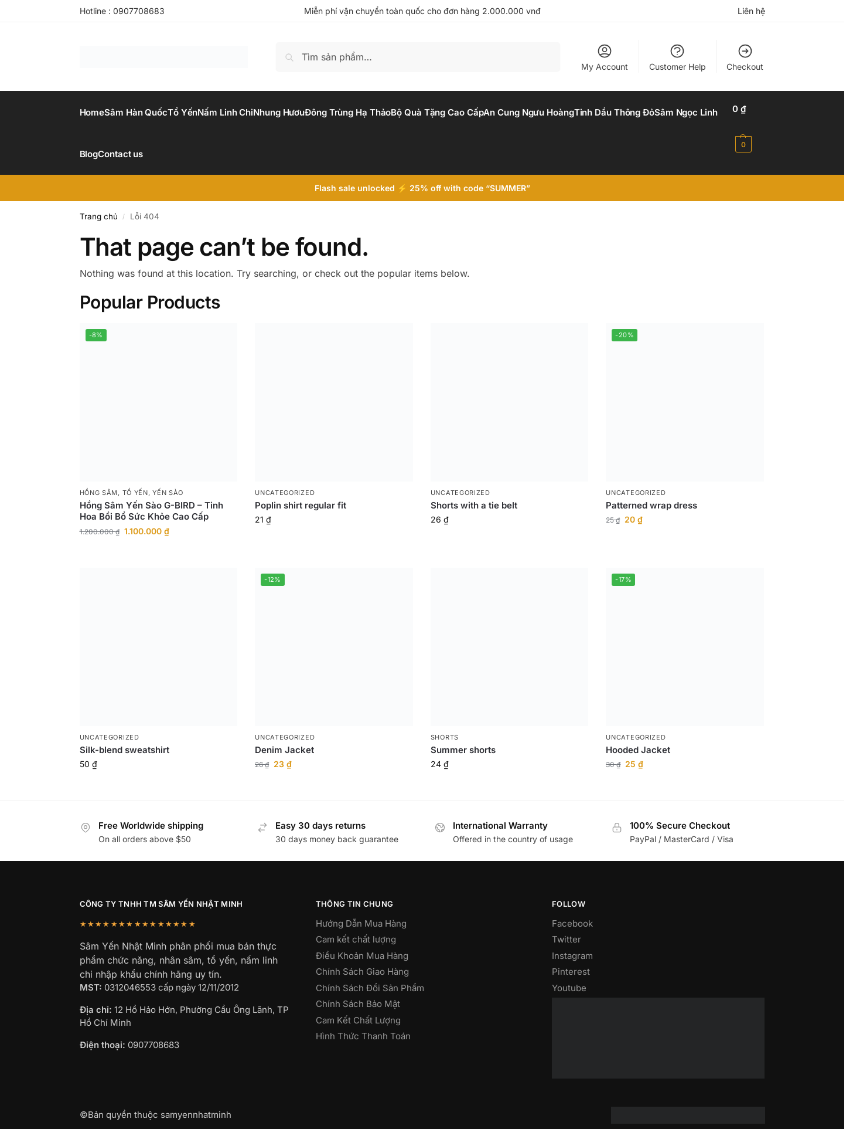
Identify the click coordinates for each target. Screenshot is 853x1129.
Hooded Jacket (638, 737)
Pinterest (571, 958)
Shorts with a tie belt (474, 492)
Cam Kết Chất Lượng (358, 1007)
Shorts (445, 724)
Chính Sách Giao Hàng (362, 958)
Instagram (572, 942)
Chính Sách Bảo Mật (358, 990)
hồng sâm (99, 479)
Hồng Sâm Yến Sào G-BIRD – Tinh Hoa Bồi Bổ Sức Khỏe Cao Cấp (151, 498)
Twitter (566, 926)
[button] (750, 126)
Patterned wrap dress (651, 492)
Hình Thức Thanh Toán (363, 1023)
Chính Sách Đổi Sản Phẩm (370, 975)
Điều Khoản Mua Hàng (362, 942)
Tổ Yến (135, 479)
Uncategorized (285, 479)
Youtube (569, 975)
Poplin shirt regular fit (300, 492)
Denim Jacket (284, 737)
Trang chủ (99, 203)
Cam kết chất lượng (356, 926)
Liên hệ (751, 11)
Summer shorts (463, 737)
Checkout (744, 57)
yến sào (167, 479)
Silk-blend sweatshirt (124, 737)
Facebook (572, 910)
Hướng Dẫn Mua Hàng (361, 910)
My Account (604, 57)
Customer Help (677, 57)
